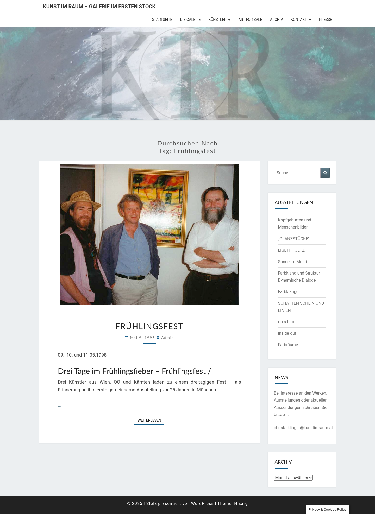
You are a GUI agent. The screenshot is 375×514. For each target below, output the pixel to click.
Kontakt (299, 19)
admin (167, 337)
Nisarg (241, 503)
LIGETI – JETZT (292, 250)
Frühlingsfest (149, 326)
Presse (325, 19)
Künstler (218, 19)
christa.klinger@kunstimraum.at (303, 427)
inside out (287, 333)
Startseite (162, 19)
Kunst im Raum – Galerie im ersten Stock (99, 6)
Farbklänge (288, 291)
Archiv (276, 19)
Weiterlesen (151, 419)
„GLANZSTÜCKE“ (294, 238)
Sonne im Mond (292, 261)
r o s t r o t (287, 321)
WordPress (202, 503)
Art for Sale (250, 19)
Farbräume (288, 344)
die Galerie (190, 19)
